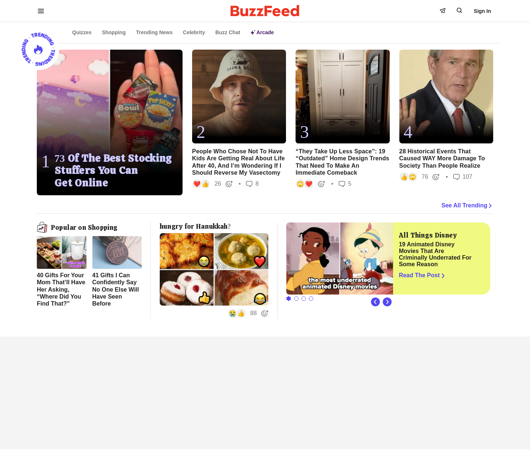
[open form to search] (459, 10)
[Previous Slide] (375, 301)
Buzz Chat (227, 32)
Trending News (154, 32)
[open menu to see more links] (41, 11)
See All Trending (467, 205)
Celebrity (194, 32)
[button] (212, 184)
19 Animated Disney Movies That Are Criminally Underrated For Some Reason (435, 254)
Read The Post (422, 275)
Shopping (114, 32)
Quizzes (82, 32)
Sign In (482, 11)
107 (463, 177)
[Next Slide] (387, 301)
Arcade (262, 32)
